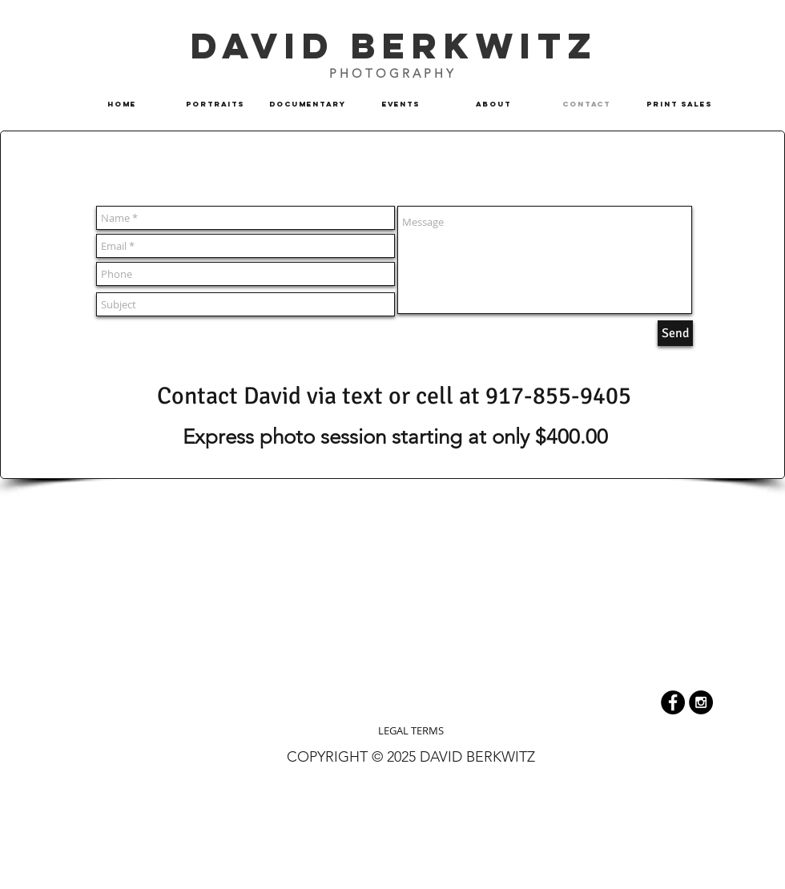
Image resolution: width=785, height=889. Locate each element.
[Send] (675, 333)
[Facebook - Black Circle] (673, 702)
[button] (307, 104)
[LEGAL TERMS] (411, 730)
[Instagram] (701, 702)
